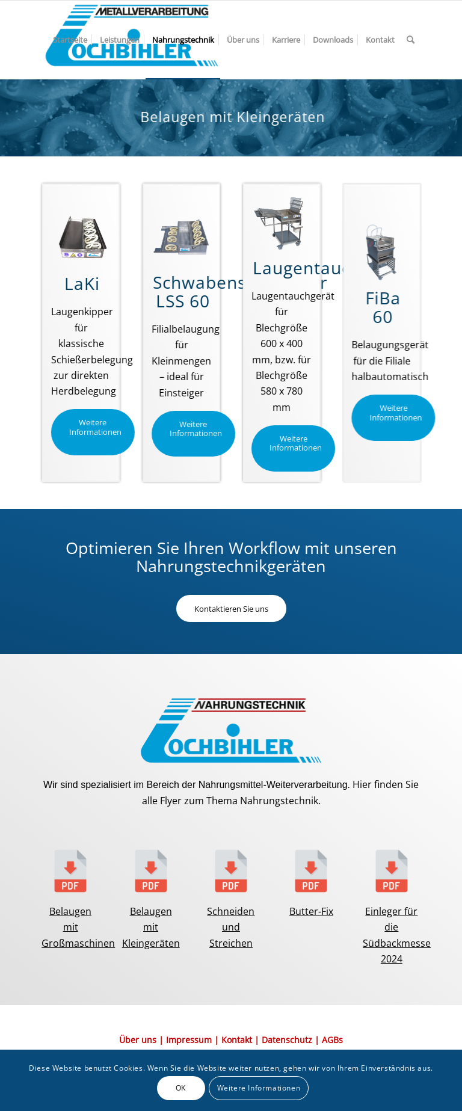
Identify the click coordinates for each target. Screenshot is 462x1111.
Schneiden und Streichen (230, 927)
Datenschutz (287, 1039)
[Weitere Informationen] (93, 432)
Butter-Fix (311, 911)
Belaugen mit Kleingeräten (151, 927)
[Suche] (410, 40)
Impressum (189, 1039)
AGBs (332, 1039)
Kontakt (236, 1039)
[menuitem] (70, 40)
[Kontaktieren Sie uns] (231, 609)
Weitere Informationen (259, 1088)
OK (181, 1088)
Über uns (137, 1039)
